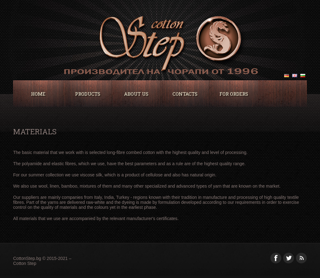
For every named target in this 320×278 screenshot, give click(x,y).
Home (38, 94)
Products (87, 94)
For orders (233, 94)
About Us (136, 94)
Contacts (185, 94)
